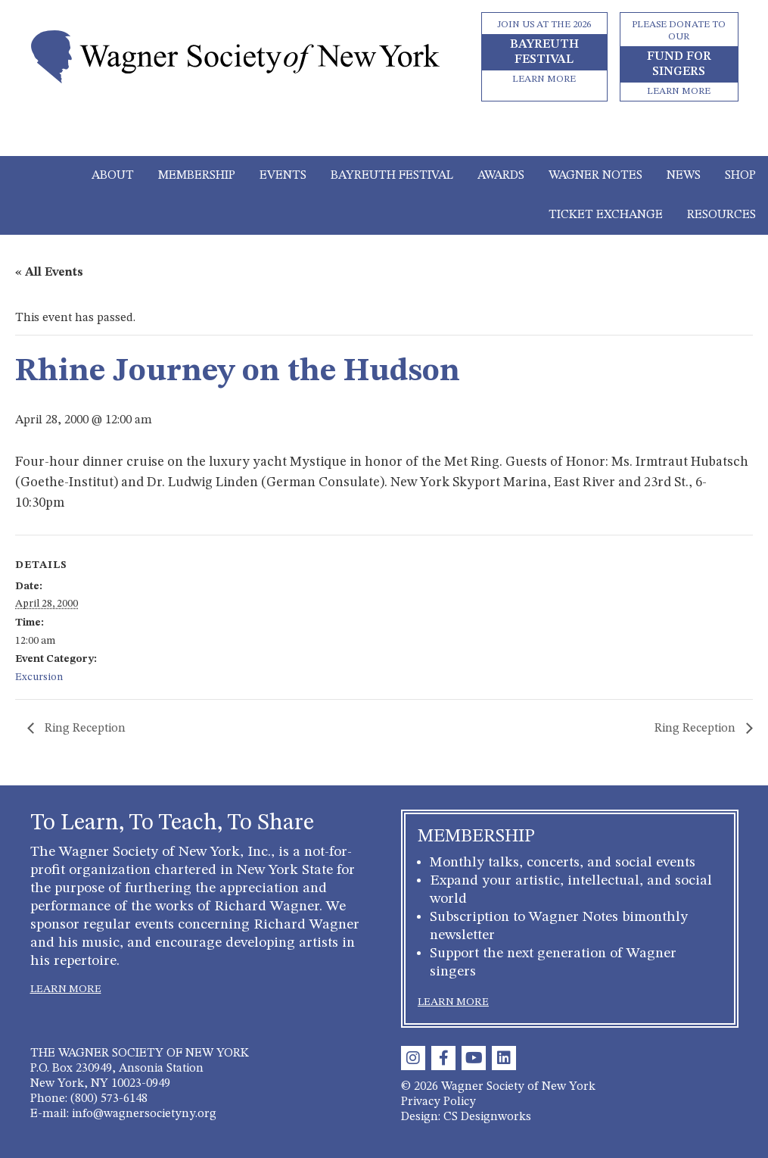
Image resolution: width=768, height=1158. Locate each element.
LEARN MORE (65, 989)
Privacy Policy (438, 1102)
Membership (196, 176)
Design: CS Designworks (466, 1117)
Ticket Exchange (606, 215)
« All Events (49, 273)
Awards (500, 176)
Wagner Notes (595, 176)
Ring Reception (84, 729)
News (684, 176)
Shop (740, 176)
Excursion (39, 677)
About (113, 176)
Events (283, 176)
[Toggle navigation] (384, 135)
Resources (721, 215)
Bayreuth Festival (392, 176)
